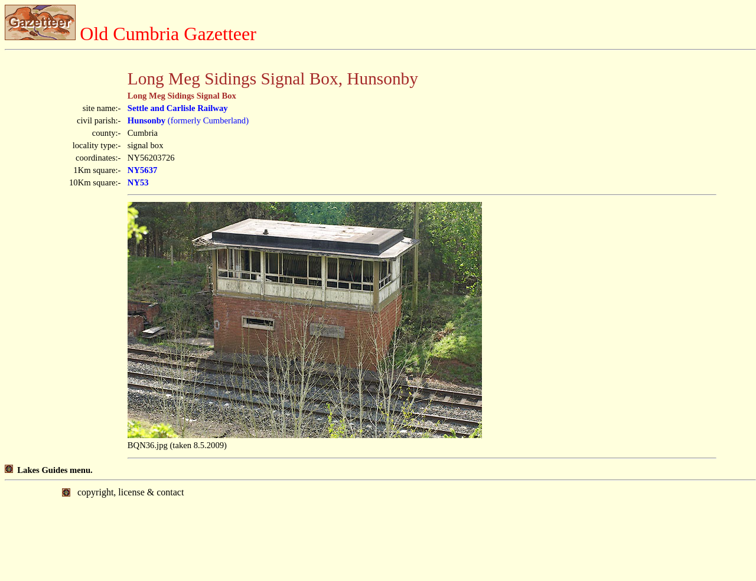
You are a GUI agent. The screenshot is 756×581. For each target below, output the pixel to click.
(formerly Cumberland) (188, 120)
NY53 (138, 182)
